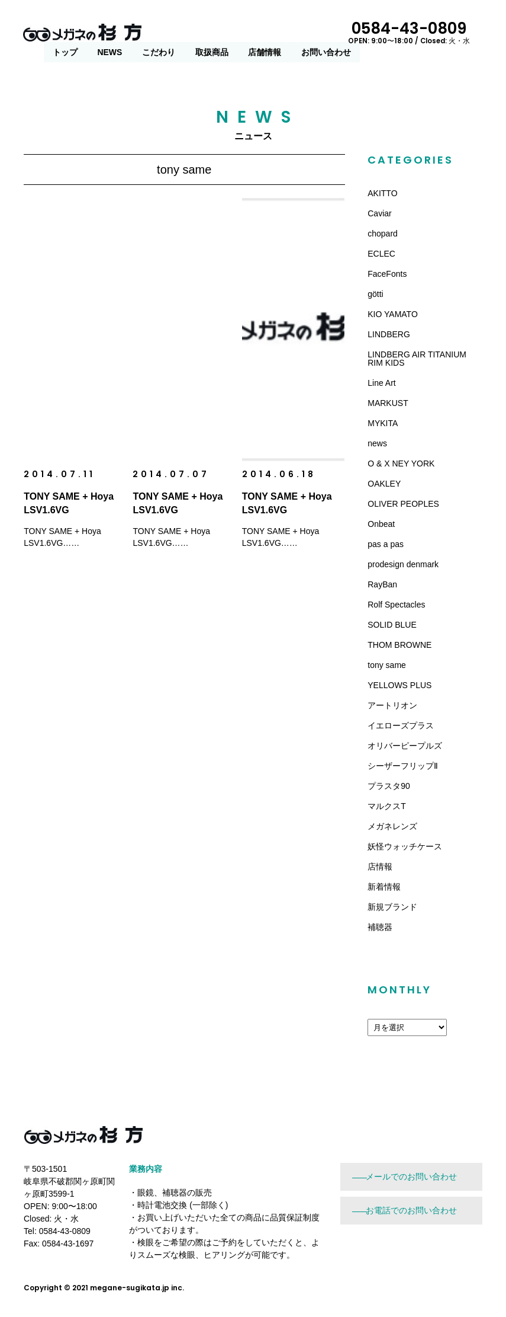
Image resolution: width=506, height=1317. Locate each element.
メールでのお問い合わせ (411, 1176)
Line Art (381, 383)
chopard (383, 233)
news (377, 443)
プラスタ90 (389, 786)
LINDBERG (389, 334)
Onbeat (381, 524)
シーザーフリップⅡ (403, 766)
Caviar (379, 213)
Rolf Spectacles (396, 604)
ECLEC (381, 253)
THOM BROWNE (399, 645)
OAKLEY (384, 483)
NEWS (232, 34)
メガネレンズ (392, 826)
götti (375, 294)
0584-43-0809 (430, 31)
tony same (387, 665)
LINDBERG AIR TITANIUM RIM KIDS (417, 358)
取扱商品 (334, 34)
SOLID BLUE (392, 624)
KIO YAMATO (393, 314)
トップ (187, 34)
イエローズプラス (401, 725)
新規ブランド (392, 907)
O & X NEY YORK (401, 463)
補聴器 (380, 927)
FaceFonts (387, 274)
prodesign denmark (403, 564)
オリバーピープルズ (405, 745)
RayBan (382, 584)
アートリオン (392, 705)
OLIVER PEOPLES (403, 504)
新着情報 (384, 886)
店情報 (380, 866)
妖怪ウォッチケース (405, 846)
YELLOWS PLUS (399, 685)
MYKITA (383, 423)
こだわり (281, 34)
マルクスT (387, 806)
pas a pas (386, 544)
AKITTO (382, 193)
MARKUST (388, 403)
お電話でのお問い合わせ (411, 1210)
